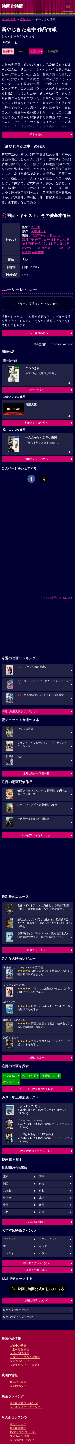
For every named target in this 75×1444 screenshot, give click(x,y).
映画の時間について (36, 1300)
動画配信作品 (18, 1428)
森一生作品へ (36, 389)
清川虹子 (28, 239)
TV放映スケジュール (23, 1432)
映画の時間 (9, 19)
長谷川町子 (38, 231)
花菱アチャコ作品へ (36, 422)
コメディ (8, 1253)
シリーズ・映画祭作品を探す (36, 1089)
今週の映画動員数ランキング (19, 711)
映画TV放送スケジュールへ (36, 1151)
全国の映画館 (18, 1382)
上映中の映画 (18, 1345)
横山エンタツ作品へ (36, 458)
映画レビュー (36, 1057)
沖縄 (41, 1212)
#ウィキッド (29, 1075)
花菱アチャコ (40, 235)
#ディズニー (9, 1082)
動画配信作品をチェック (36, 835)
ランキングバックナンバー (26, 1407)
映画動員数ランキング (24, 1403)
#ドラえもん (9, 1075)
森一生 (35, 227)
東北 (41, 1190)
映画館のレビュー (21, 1386)
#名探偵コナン (49, 1075)
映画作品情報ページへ (16, 1309)
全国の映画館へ (36, 1221)
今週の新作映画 (19, 1349)
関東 (41, 1176)
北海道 (7, 1190)
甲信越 (7, 1197)
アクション (9, 1239)
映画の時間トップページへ (18, 1316)
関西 (5, 1183)
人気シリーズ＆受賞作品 (25, 1357)
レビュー (35, 51)
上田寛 (36, 248)
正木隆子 (60, 248)
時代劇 (6, 42)
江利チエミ (58, 239)
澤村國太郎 (55, 243)
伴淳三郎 (41, 243)
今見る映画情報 (19, 1435)
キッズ (43, 1246)
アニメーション (48, 1239)
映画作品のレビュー (22, 1361)
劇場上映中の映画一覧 (36, 773)
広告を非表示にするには (55, 597)
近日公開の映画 (19, 1353)
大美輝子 (48, 248)
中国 (5, 1204)
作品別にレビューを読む (25, 1365)
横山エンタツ (59, 235)
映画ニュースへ (36, 950)
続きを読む (36, 134)
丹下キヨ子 (42, 239)
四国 (41, 1204)
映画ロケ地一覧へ (36, 1270)
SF (4, 1246)
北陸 (41, 1197)
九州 (5, 1212)
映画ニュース (18, 1424)
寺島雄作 (38, 252)
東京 (5, 1176)
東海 (41, 1183)
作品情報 (25, 19)
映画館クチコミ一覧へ (36, 1263)
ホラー (43, 1253)
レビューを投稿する (36, 333)
